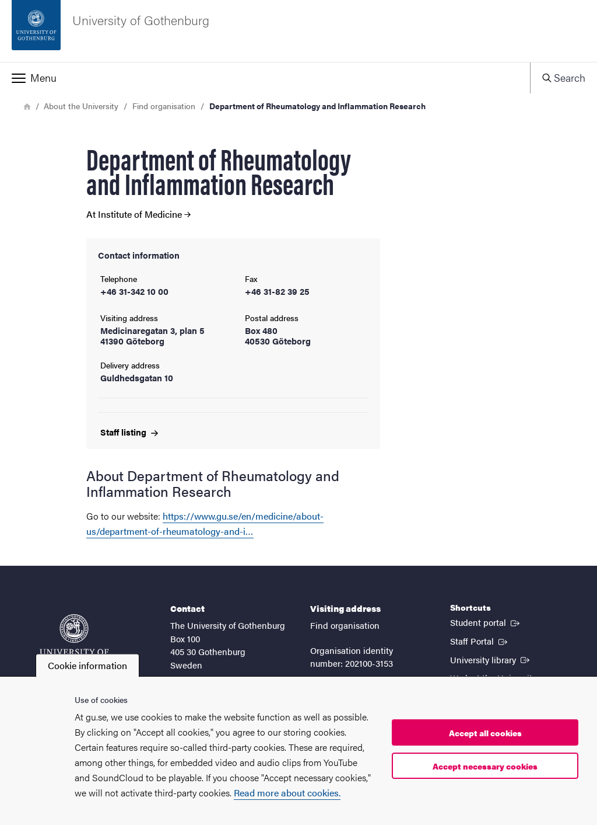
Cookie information (87, 665)
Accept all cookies (485, 733)
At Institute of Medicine (138, 214)
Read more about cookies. (287, 792)
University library (491, 659)
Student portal (486, 621)
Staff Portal (480, 640)
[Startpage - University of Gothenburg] (298, 31)
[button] (265, 77)
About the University (81, 106)
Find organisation (163, 106)
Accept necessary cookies (485, 766)
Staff (129, 432)
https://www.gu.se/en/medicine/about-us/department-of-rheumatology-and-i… (205, 523)
